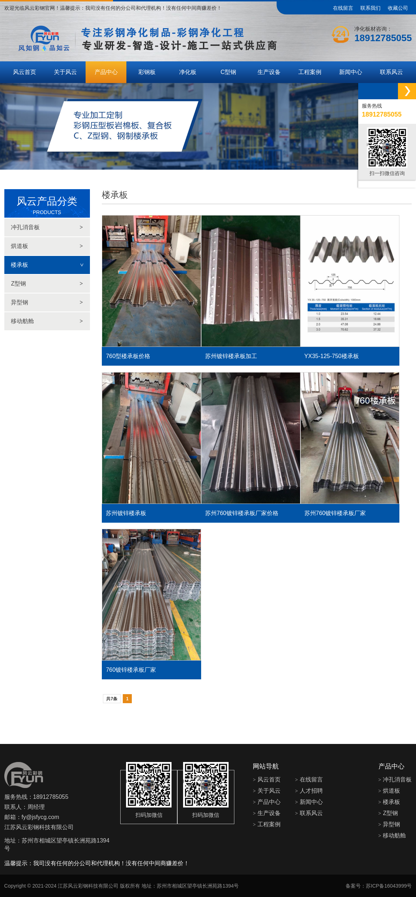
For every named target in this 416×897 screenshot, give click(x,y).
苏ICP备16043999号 (389, 886)
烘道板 (47, 246)
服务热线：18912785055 (36, 797)
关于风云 (65, 72)
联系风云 (391, 72)
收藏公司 (398, 8)
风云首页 (24, 72)
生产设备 (269, 72)
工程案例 (309, 72)
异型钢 (47, 302)
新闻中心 (350, 72)
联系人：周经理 (24, 807)
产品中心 (106, 72)
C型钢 (229, 72)
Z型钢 (47, 284)
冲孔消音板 (47, 227)
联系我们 (370, 8)
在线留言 (343, 8)
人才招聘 (309, 791)
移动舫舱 (47, 321)
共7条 (111, 698)
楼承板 (50, 265)
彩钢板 (147, 72)
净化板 (187, 72)
